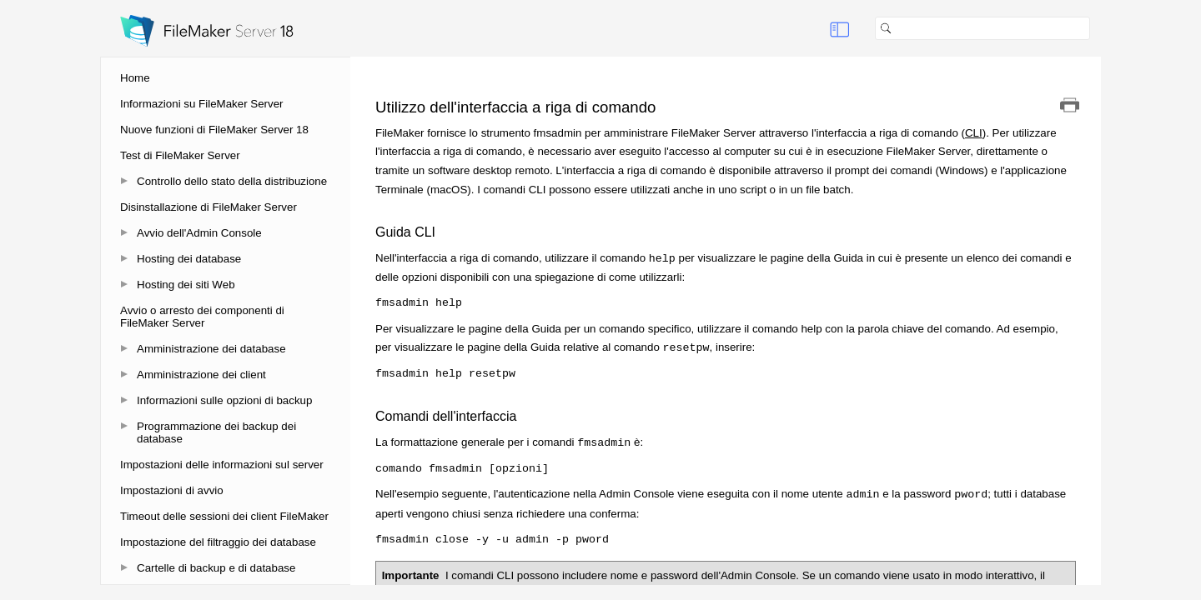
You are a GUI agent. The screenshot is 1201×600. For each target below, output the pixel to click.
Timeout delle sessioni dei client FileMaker (224, 516)
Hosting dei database (189, 258)
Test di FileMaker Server (180, 155)
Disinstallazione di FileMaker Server (208, 207)
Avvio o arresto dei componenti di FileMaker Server (202, 316)
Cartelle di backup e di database (216, 568)
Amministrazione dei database (211, 348)
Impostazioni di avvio (172, 490)
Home (135, 78)
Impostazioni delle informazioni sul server (222, 464)
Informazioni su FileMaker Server (202, 104)
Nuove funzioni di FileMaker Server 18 (214, 129)
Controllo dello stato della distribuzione (232, 181)
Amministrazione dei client (201, 374)
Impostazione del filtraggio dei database (218, 542)
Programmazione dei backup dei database (216, 432)
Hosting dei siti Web (186, 284)
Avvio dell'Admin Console (199, 233)
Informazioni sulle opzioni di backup (224, 400)
